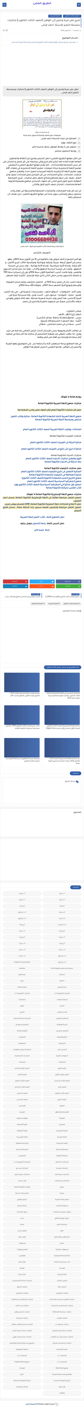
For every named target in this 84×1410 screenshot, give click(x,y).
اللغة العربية (55, 16)
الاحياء (62, 1006)
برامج (62, 1187)
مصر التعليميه (61, 1349)
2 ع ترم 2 (62, 931)
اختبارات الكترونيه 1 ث (22, 993)
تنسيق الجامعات (62, 1206)
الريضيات (22, 1062)
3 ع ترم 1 (62, 943)
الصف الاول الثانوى (62, 1075)
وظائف (62, 1393)
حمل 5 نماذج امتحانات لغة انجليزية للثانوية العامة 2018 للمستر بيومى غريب (42, 504)
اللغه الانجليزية (62, 1143)
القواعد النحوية (22, 1118)
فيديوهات (22, 1243)
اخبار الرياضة (22, 987)
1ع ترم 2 (22, 906)
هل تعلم (62, 1387)
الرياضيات (61, 1062)
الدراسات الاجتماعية (22, 1056)
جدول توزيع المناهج (62, 1218)
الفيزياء (22, 1112)
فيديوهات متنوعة (62, 1249)
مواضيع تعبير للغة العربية (62, 1374)
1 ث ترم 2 (22, 900)
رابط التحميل (39, 524)
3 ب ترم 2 (62, 937)
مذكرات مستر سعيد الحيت (22, 1331)
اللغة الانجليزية (62, 1131)
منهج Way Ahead (62, 1368)
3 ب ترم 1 (22, 931)
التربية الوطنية (62, 1025)
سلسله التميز (62, 1225)
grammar (22, 975)
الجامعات (22, 1037)
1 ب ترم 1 (62, 894)
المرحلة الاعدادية (22, 1150)
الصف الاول (62, 1068)
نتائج (22, 1374)
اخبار (22, 981)
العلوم (62, 1106)
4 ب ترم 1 (22, 943)
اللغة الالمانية (22, 1125)
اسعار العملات (62, 1000)
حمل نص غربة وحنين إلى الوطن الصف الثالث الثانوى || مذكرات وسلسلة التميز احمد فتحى (43, 42)
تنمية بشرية (22, 1206)
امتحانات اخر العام (62, 1162)
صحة (22, 1225)
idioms (61, 981)
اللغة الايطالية (22, 1131)
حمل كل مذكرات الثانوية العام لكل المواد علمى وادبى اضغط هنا (49, 410)
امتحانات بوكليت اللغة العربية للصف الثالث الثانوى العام (52, 429)
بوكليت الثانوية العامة (22, 1187)
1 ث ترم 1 (62, 900)
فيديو (62, 1243)
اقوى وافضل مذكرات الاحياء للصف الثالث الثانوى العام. (53, 459)
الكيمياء (62, 1125)
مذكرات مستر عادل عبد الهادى (62, 1337)
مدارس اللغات (62, 1281)
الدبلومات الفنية (62, 1056)
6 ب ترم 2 (22, 956)
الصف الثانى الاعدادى (22, 1087)
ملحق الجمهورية (22, 1349)
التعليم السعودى (22, 1025)
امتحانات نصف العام (22, 1175)
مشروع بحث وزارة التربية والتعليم (22, 1343)
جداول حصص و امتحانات (62, 1212)
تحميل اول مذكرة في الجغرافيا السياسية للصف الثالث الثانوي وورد (47, 485)
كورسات (62, 1268)
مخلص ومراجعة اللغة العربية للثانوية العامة (58, 420)
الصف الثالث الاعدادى (62, 1081)
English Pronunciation (22, 962)
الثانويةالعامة (62, 1037)
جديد (22, 1218)
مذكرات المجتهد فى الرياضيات (22, 1299)
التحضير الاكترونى (62, 1018)
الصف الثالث (22, 1075)
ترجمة (62, 1193)
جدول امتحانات (22, 1212)
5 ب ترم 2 (22, 950)
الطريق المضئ (42, 3)
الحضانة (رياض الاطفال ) (22, 1050)
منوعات (22, 1368)
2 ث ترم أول (22, 918)
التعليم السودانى (62, 1031)
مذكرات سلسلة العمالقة (62, 1312)
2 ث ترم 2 (62, 918)
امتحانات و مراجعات (62, 1181)
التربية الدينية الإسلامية (22, 1018)
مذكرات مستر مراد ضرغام (62, 1343)
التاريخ (22, 1012)
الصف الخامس (22, 1093)
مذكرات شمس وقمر (22, 1312)
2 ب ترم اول (22, 912)
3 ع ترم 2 (22, 937)
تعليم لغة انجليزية (62, 1200)
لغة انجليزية (62, 1274)
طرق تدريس (22, 1231)
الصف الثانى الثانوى (62, 1093)
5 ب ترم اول (62, 956)
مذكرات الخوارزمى (62, 1293)
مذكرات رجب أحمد (22, 1306)
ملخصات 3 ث (62, 1362)
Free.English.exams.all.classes (62, 968)
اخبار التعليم (61, 987)
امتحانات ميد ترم (22, 1168)
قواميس (22, 1256)
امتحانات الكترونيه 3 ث (22, 1162)
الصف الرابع (62, 1100)
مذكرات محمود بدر (62, 1324)
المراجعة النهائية (22, 1143)
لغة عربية (22, 1274)
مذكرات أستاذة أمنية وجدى (22, 1281)
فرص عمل (22, 1237)
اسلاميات (22, 1000)
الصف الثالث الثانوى (72, 16)
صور (62, 1231)
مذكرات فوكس (62, 1318)
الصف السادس (22, 1100)
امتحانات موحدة (62, 1168)
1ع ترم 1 (62, 906)
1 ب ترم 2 (22, 894)
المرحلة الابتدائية (62, 1150)
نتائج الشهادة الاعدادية (62, 1381)
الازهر (22, 1006)
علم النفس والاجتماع (62, 1237)
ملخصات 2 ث (22, 1356)
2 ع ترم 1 (22, 925)
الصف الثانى (62, 1087)
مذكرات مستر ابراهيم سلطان (22, 1324)
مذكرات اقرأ (62, 1287)
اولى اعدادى (22, 1181)
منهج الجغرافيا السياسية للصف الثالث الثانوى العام (54, 481)
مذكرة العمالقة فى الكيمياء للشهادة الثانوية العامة (55, 475)
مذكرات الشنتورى (22, 1293)
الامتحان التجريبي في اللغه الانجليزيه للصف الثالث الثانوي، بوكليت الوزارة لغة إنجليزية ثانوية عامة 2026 (63, 695)
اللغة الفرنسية (22, 1137)
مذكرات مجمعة (22, 1318)
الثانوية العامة (22, 1031)
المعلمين (22, 1156)
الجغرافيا (62, 1043)
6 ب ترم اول (62, 962)
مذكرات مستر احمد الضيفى (62, 1331)
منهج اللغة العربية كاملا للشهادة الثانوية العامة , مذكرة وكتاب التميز (46, 416)
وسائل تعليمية (22, 1387)
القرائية (62, 1118)
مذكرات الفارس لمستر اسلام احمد (61, 1299)
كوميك (22, 1268)
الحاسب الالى (62, 1050)
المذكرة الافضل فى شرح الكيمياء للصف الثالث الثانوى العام (51, 472)
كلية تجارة (22, 1262)
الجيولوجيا (22, 1043)
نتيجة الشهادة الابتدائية (22, 1381)
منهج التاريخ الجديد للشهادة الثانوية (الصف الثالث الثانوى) (51, 478)
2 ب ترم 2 (62, 912)
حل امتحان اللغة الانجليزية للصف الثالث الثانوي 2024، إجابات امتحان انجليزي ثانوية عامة (64, 761)
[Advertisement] (42, 66)
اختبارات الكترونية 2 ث (62, 993)
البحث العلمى (62, 1012)
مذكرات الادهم (22, 1287)
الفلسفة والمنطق (62, 1112)
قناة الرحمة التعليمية (62, 1256)
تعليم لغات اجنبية (22, 1193)
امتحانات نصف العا (62, 1175)
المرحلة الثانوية (38, 603)
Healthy (22, 968)
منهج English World (22, 1362)
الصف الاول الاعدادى (22, 1068)
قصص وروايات (22, 1249)
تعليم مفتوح (22, 1200)
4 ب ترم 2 (62, 950)
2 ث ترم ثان (62, 925)
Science (62, 975)
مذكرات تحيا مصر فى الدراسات (62, 1306)
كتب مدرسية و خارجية (62, 1262)
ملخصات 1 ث (62, 1356)
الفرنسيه (22, 1106)
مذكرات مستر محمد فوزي (22, 1337)
